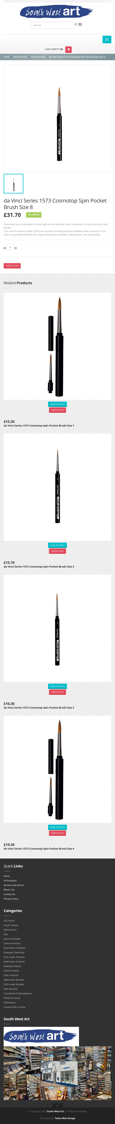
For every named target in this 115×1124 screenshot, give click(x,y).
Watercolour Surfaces (14, 961)
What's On (9, 890)
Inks (6, 934)
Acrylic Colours (11, 925)
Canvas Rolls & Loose (14, 1007)
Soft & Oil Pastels (12, 939)
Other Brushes (20, 57)
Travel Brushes (38, 57)
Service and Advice (14, 885)
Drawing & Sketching (14, 952)
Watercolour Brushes (14, 980)
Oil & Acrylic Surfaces (14, 957)
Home (7, 57)
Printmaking (9, 1002)
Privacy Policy (11, 899)
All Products (10, 880)
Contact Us (9, 894)
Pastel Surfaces (11, 971)
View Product (57, 404)
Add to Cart (12, 265)
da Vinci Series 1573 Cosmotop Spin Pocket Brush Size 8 (77, 57)
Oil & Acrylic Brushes (14, 984)
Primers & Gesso (12, 998)
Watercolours (10, 930)
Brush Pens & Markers (15, 948)
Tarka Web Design (65, 1118)
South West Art (55, 1111)
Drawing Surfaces (12, 966)
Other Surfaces (11, 975)
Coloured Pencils (12, 943)
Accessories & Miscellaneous (18, 993)
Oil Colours (9, 920)
